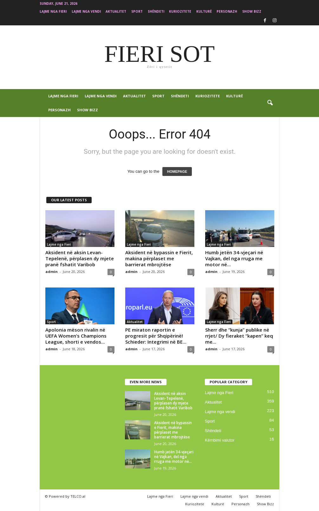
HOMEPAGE (177, 171)
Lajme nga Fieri (53, 11)
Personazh (227, 11)
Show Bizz (251, 11)
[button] (270, 103)
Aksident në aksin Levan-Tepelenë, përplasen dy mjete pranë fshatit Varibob (79, 258)
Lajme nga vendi (86, 11)
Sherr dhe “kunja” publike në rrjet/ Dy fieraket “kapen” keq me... (239, 336)
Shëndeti (156, 11)
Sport (137, 11)
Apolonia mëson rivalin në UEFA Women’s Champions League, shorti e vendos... (76, 336)
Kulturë (204, 11)
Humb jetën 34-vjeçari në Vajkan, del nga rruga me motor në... (234, 258)
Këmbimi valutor (219, 440)
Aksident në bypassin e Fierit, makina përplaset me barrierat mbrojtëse (159, 258)
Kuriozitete (180, 11)
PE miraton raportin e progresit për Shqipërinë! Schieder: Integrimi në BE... (155, 336)
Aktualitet (116, 11)
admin (51, 271)
